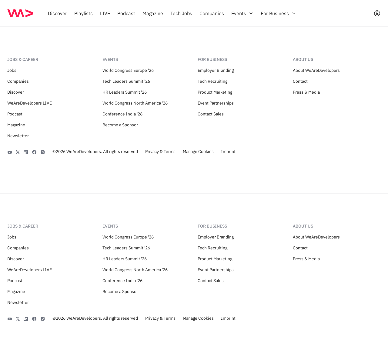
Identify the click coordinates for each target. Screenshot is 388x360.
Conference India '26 (122, 114)
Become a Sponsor (120, 125)
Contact (300, 81)
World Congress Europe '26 (128, 70)
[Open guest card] (377, 13)
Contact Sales (211, 114)
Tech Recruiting (212, 81)
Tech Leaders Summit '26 (126, 81)
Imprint (228, 151)
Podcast (14, 114)
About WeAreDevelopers (316, 70)
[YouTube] (9, 151)
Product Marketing (215, 92)
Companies (18, 81)
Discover (15, 92)
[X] (18, 151)
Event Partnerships (216, 103)
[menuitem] (57, 13)
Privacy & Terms (160, 151)
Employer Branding (216, 70)
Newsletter (18, 135)
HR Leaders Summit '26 (124, 92)
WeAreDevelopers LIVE (29, 103)
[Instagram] (42, 151)
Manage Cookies (198, 151)
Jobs (11, 70)
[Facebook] (34, 151)
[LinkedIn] (25, 151)
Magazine (16, 125)
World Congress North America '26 (135, 103)
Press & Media (306, 92)
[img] (20, 13)
